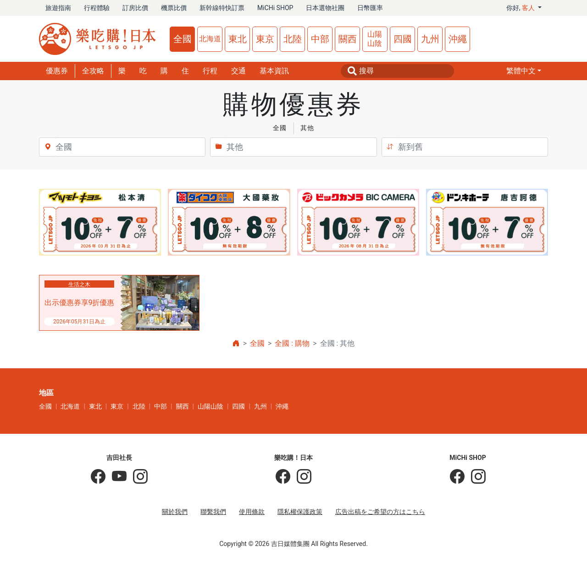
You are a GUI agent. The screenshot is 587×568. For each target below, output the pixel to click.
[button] (523, 71)
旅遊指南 (58, 7)
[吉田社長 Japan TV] (116, 477)
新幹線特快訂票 (221, 7)
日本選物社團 (325, 7)
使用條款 (252, 511)
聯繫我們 (213, 511)
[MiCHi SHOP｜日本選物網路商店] (475, 477)
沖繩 (458, 38)
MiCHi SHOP (275, 7)
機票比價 (174, 7)
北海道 (210, 38)
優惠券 (57, 70)
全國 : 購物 (292, 343)
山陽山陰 (374, 39)
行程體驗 (97, 7)
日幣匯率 (370, 7)
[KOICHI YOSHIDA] (137, 477)
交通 (238, 70)
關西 (347, 38)
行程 (210, 70)
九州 (430, 38)
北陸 (292, 38)
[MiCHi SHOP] (457, 477)
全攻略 (93, 70)
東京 (265, 38)
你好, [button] (521, 7)
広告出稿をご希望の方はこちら (380, 511)
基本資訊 (274, 70)
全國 (182, 38)
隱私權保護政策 (299, 511)
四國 (402, 38)
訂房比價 (135, 7)
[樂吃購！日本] (283, 477)
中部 (320, 38)
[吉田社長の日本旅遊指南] (98, 477)
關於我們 (175, 511)
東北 (237, 38)
